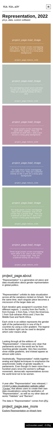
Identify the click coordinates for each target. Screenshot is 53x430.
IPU (46, 401)
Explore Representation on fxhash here (22, 411)
